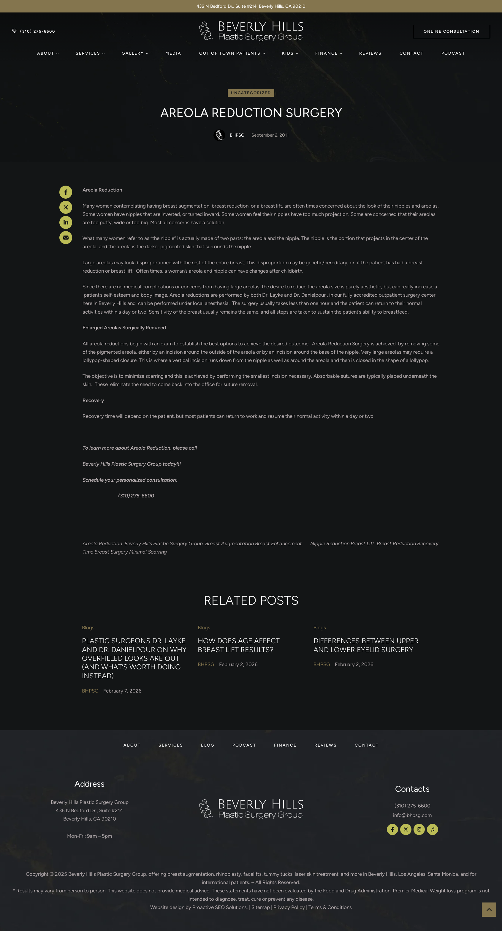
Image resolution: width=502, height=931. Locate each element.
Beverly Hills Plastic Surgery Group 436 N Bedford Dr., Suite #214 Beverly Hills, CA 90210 (90, 810)
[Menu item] (47, 53)
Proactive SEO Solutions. (220, 907)
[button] (451, 31)
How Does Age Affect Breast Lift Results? (239, 645)
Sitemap (260, 907)
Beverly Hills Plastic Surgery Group (107, 874)
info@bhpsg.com (412, 815)
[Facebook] (65, 192)
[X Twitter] (65, 207)
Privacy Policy (289, 907)
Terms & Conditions (330, 907)
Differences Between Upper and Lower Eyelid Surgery (366, 645)
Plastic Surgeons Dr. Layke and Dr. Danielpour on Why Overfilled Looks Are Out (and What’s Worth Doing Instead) (134, 658)
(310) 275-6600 (412, 806)
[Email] (65, 237)
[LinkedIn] (65, 222)
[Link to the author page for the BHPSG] (219, 135)
